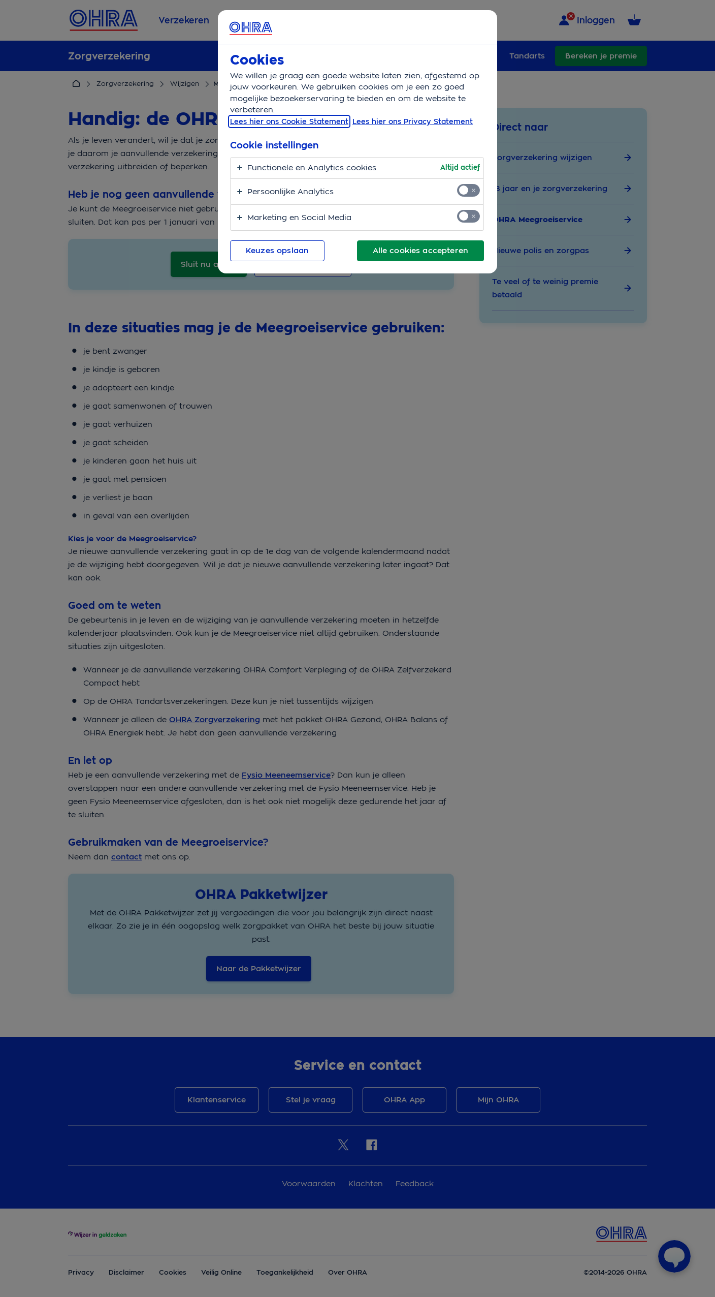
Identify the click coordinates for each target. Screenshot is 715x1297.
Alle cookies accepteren (420, 250)
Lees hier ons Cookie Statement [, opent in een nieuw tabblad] (289, 121)
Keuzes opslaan (277, 250)
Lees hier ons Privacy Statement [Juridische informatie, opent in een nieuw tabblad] (412, 121)
